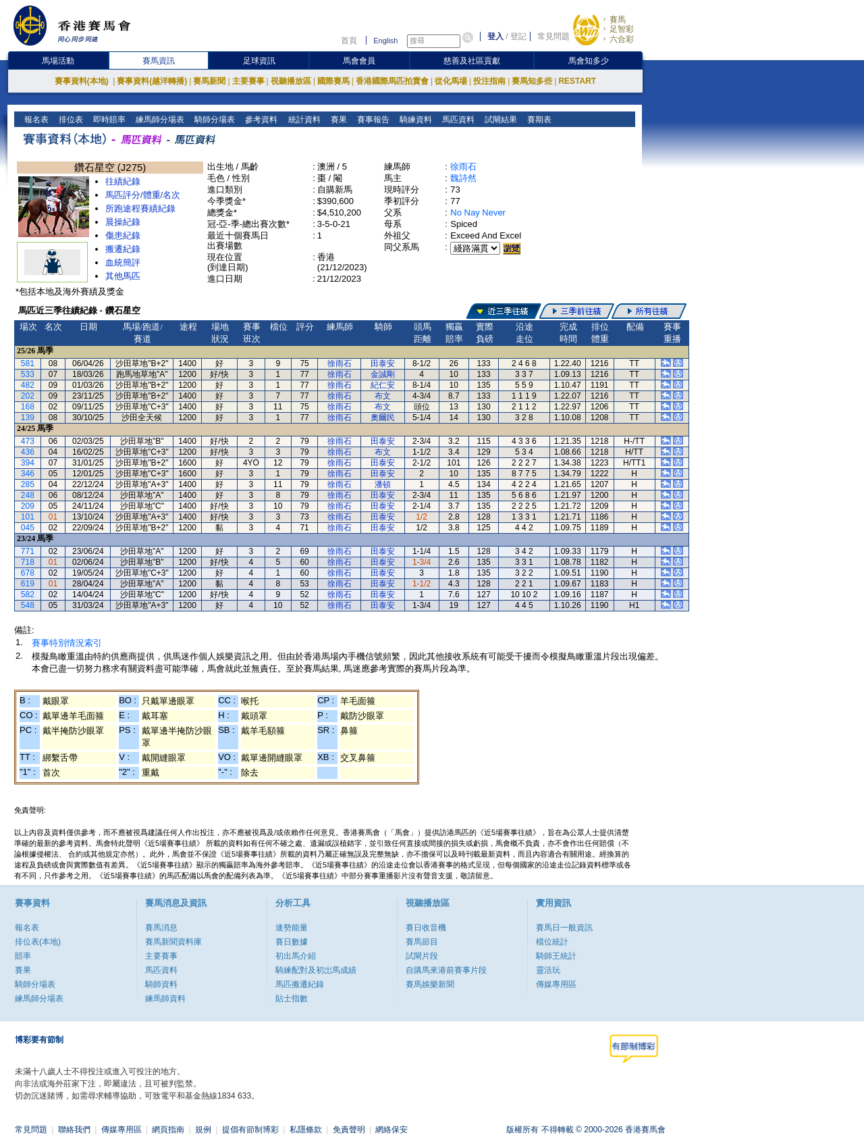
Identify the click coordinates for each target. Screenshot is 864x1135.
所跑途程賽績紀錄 (140, 208)
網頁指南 (168, 1129)
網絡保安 (391, 1129)
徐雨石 (463, 166)
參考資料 (260, 119)
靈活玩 (548, 970)
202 (27, 396)
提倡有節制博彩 (250, 1129)
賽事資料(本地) (83, 81)
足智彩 (622, 29)
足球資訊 (259, 61)
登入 (495, 36)
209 (27, 506)
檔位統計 (552, 942)
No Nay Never (478, 212)
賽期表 (537, 119)
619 (27, 583)
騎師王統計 (556, 956)
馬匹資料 (456, 119)
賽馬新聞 (209, 81)
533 (27, 374)
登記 (518, 36)
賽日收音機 (426, 927)
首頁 (349, 40)
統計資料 (303, 119)
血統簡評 (122, 262)
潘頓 (383, 484)
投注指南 (489, 81)
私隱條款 (306, 1129)
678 (27, 573)
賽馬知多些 (532, 81)
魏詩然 (463, 178)
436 (27, 452)
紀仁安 (383, 385)
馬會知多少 (588, 61)
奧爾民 (383, 417)
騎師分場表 (213, 119)
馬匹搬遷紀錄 (299, 984)
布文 (383, 396)
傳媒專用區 (556, 984)
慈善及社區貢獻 (471, 61)
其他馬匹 (122, 276)
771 (27, 551)
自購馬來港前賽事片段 (446, 970)
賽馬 (618, 19)
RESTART (577, 81)
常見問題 (553, 36)
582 (27, 594)
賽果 (337, 119)
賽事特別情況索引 (67, 643)
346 (27, 473)
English (385, 40)
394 (27, 463)
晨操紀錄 (122, 222)
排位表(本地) (38, 942)
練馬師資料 (165, 998)
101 (27, 517)
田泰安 (383, 363)
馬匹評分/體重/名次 (142, 195)
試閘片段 (422, 956)
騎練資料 (414, 119)
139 (27, 417)
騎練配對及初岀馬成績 (315, 970)
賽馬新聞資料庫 (173, 942)
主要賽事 (248, 81)
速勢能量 (291, 927)
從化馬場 (451, 81)
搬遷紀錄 (122, 249)
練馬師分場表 (159, 119)
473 (27, 441)
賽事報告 (371, 119)
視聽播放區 (291, 81)
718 (27, 562)
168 (27, 406)
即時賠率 (108, 119)
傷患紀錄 (122, 235)
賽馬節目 (422, 942)
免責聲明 (349, 1129)
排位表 (70, 119)
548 (27, 605)
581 (27, 363)
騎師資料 (161, 984)
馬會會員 (359, 61)
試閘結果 (499, 119)
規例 (203, 1129)
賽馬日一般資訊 (564, 927)
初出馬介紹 (295, 956)
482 (27, 385)
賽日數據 (291, 942)
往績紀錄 (122, 181)
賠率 (23, 956)
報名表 (35, 119)
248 (27, 495)
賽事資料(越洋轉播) (152, 81)
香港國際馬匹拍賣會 (392, 81)
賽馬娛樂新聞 (430, 984)
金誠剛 (383, 374)
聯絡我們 (74, 1129)
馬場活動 (58, 61)
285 (27, 484)
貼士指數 (291, 998)
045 (27, 527)
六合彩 (622, 39)
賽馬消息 (161, 927)
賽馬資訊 (158, 61)
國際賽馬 (333, 81)
